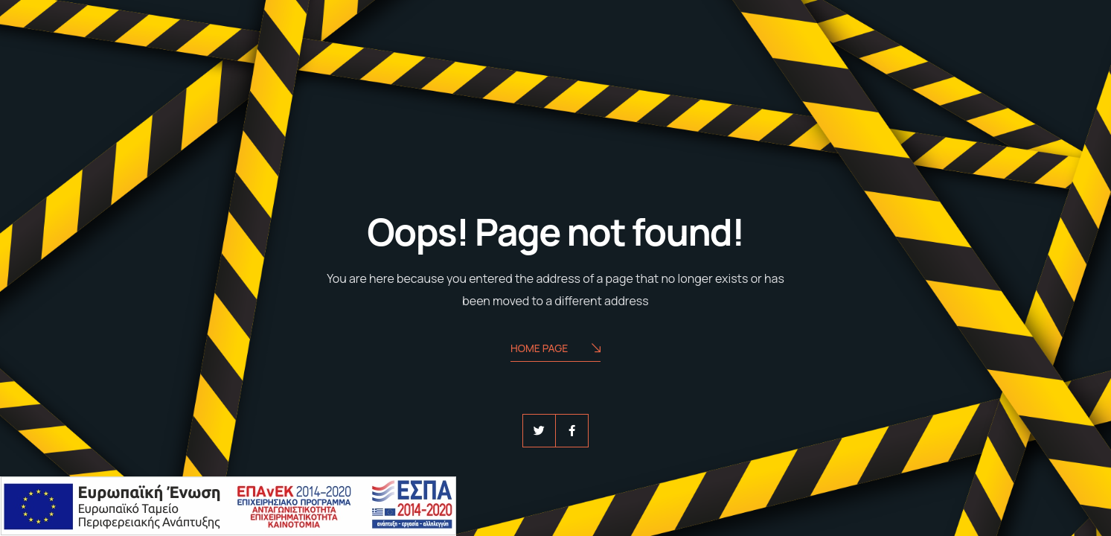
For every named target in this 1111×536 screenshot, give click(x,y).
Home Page (555, 349)
